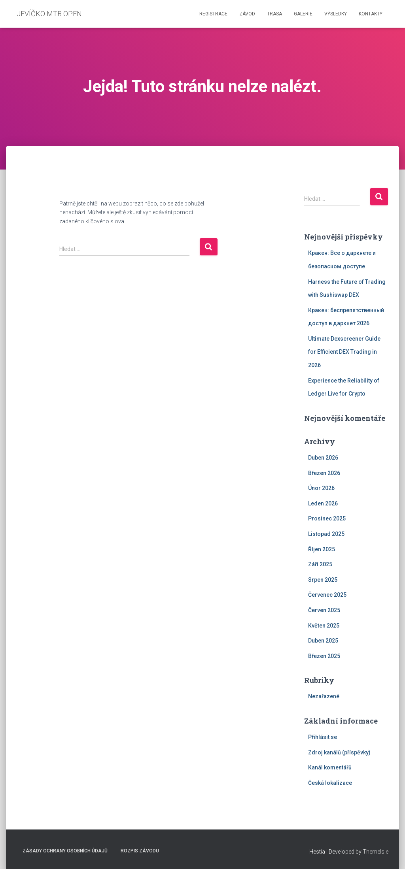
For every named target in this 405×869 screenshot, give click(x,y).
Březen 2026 (324, 473)
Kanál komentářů (330, 767)
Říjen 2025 (321, 549)
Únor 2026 (321, 488)
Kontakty (370, 14)
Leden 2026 (323, 503)
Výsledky (335, 14)
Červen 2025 (324, 610)
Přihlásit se (322, 737)
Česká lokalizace (330, 783)
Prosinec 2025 (327, 518)
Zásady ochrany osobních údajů (65, 851)
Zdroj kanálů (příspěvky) (339, 752)
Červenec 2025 (327, 595)
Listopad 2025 (326, 534)
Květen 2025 (323, 625)
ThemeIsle (375, 851)
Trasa (274, 14)
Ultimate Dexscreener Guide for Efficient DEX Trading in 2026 (344, 352)
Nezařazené (323, 696)
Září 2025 (320, 564)
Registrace (213, 14)
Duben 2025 (323, 640)
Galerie (303, 14)
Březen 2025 (324, 656)
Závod (247, 14)
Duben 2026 (323, 457)
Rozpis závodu (140, 851)
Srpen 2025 (322, 580)
